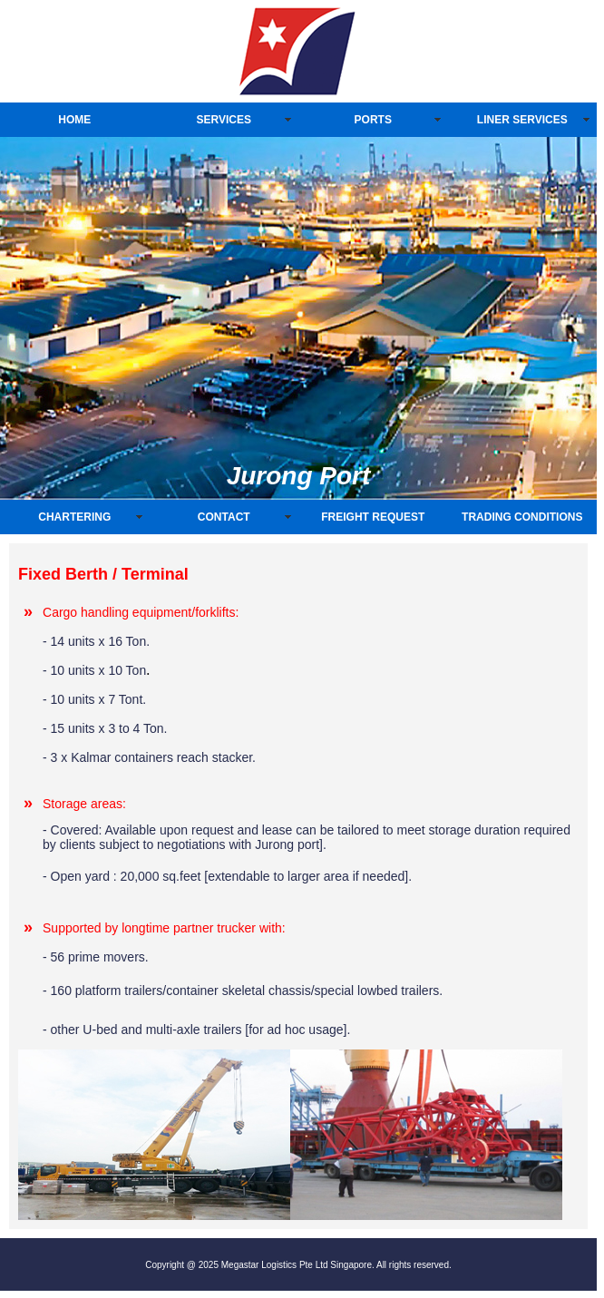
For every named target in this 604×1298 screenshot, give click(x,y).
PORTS (373, 119)
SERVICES (224, 119)
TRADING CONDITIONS (522, 517)
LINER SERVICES (522, 119)
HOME (74, 119)
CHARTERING (74, 517)
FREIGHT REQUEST (372, 517)
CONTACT (224, 517)
